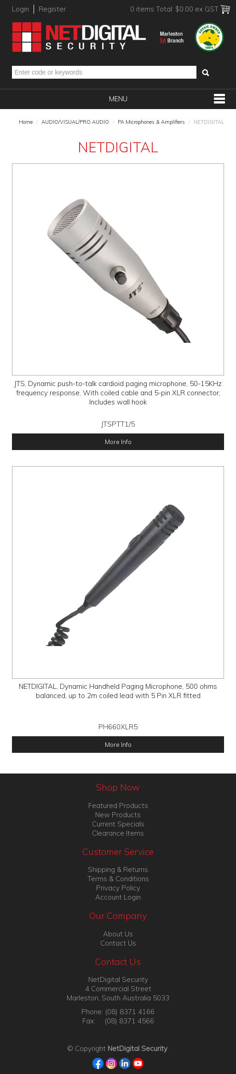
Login (20, 9)
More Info (118, 441)
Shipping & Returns (118, 869)
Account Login (118, 897)
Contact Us (118, 943)
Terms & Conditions (118, 878)
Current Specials (118, 824)
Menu (118, 98)
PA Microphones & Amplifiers (151, 122)
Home (26, 122)
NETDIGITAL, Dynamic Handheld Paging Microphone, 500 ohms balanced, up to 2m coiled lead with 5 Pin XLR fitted (118, 691)
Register (52, 9)
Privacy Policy (118, 887)
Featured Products (118, 805)
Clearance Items (118, 833)
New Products (118, 814)
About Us (118, 934)
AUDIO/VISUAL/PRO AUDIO (75, 122)
